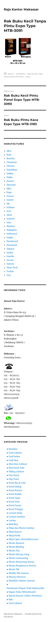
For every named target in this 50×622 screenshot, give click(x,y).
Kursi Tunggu (16, 509)
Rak (11, 599)
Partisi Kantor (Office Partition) (25, 595)
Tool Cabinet (15, 603)
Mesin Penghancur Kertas (22, 565)
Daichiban (12, 169)
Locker (12, 520)
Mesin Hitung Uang (19, 554)
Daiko (10, 177)
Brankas (13, 449)
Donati (10, 181)
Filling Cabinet (16, 471)
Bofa (9, 154)
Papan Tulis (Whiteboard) (22, 592)
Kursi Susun (15, 505)
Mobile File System (19, 573)
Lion (9, 222)
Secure (10, 260)
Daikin (10, 173)
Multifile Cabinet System (22, 580)
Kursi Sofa (14, 501)
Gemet (10, 199)
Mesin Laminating (18, 558)
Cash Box (13, 460)
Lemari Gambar (17, 516)
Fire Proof (14, 475)
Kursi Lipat (14, 497)
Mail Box (13, 524)
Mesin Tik (14, 569)
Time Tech (12, 267)
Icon (9, 211)
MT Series (19, 77)
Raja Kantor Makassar (21, 9)
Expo (28, 77)
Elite (9, 188)
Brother (11, 158)
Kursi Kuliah (15, 494)
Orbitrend (12, 233)
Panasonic (12, 245)
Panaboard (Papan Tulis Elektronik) (25, 588)
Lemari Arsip (15, 513)
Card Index (14, 456)
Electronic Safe (16, 467)
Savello (10, 256)
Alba (9, 151)
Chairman (12, 162)
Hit (8, 203)
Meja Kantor (32, 74)
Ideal (9, 215)
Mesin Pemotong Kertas (21, 561)
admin (11, 74)
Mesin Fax (14, 550)
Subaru (10, 263)
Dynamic (11, 184)
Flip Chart (14, 479)
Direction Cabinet (18, 464)
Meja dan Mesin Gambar (21, 528)
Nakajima (12, 230)
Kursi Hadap (15, 486)
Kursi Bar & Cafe (17, 482)
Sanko (10, 252)
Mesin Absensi (16, 543)
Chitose (11, 166)
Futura (10, 196)
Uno (9, 275)
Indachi (11, 218)
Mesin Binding (16, 546)
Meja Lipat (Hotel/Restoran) (24, 539)
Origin (10, 237)
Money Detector (17, 577)
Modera (11, 226)
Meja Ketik (14, 535)
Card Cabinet (15, 452)
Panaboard (12, 241)
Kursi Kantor (15, 490)
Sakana (10, 248)
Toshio (10, 271)
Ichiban (11, 207)
